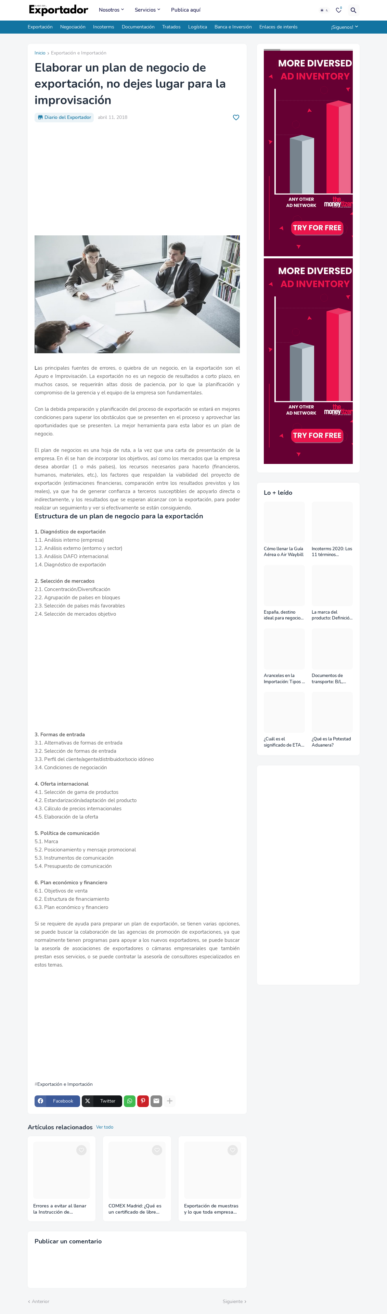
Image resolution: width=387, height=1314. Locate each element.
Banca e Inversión (233, 27)
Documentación (138, 27)
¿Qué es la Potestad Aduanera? (331, 742)
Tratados (171, 27)
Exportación (40, 27)
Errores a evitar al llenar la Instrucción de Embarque (59, 1209)
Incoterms (103, 27)
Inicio (40, 53)
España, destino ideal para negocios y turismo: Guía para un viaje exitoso (284, 616)
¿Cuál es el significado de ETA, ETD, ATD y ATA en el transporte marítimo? (283, 742)
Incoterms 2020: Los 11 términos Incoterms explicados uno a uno (332, 552)
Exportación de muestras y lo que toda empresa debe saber (211, 1209)
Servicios (145, 10)
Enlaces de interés (278, 27)
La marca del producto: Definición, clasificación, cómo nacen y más (332, 616)
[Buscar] (354, 10)
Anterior (40, 1301)
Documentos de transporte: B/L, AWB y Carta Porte (331, 679)
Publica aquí (186, 10)
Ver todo (104, 1127)
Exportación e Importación (78, 53)
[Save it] (236, 117)
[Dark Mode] (324, 10)
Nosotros (109, 10)
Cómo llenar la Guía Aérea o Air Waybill (284, 552)
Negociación (73, 27)
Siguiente (233, 1301)
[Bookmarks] (339, 10)
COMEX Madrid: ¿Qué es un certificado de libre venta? (135, 1209)
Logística (197, 27)
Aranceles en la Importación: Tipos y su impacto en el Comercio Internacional (284, 679)
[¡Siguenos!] (344, 27)
